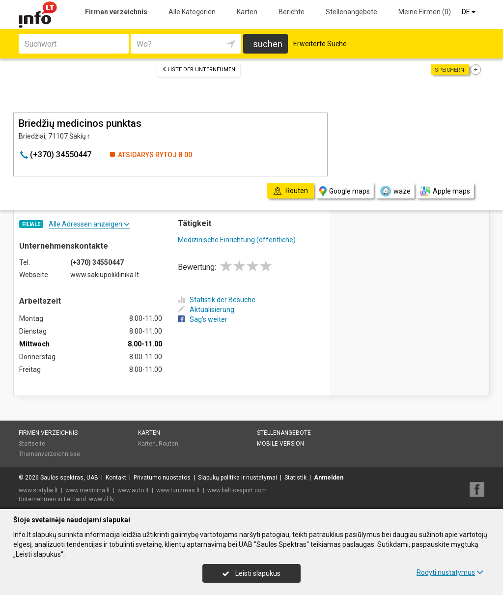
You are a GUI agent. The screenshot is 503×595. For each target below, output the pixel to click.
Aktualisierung (206, 309)
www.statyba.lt (38, 490)
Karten (247, 12)
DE (469, 12)
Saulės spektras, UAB (69, 477)
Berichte (292, 12)
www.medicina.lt (87, 490)
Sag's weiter (202, 319)
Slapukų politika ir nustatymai (237, 477)
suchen (267, 44)
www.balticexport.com (237, 490)
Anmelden (328, 477)
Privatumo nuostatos (162, 477)
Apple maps (445, 191)
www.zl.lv (101, 499)
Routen (168, 443)
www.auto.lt (133, 490)
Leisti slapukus (251, 573)
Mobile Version (280, 443)
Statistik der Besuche (216, 300)
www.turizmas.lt (178, 490)
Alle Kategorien (192, 12)
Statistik (295, 477)
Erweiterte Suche (320, 44)
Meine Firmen (424, 12)
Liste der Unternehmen (198, 69)
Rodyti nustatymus (450, 572)
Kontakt (116, 477)
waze (395, 191)
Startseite (32, 443)
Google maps (344, 191)
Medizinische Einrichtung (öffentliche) (237, 240)
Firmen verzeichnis (116, 12)
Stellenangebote (351, 12)
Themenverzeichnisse (49, 454)
